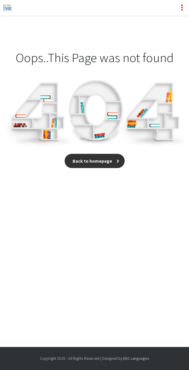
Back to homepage (95, 161)
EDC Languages (136, 358)
